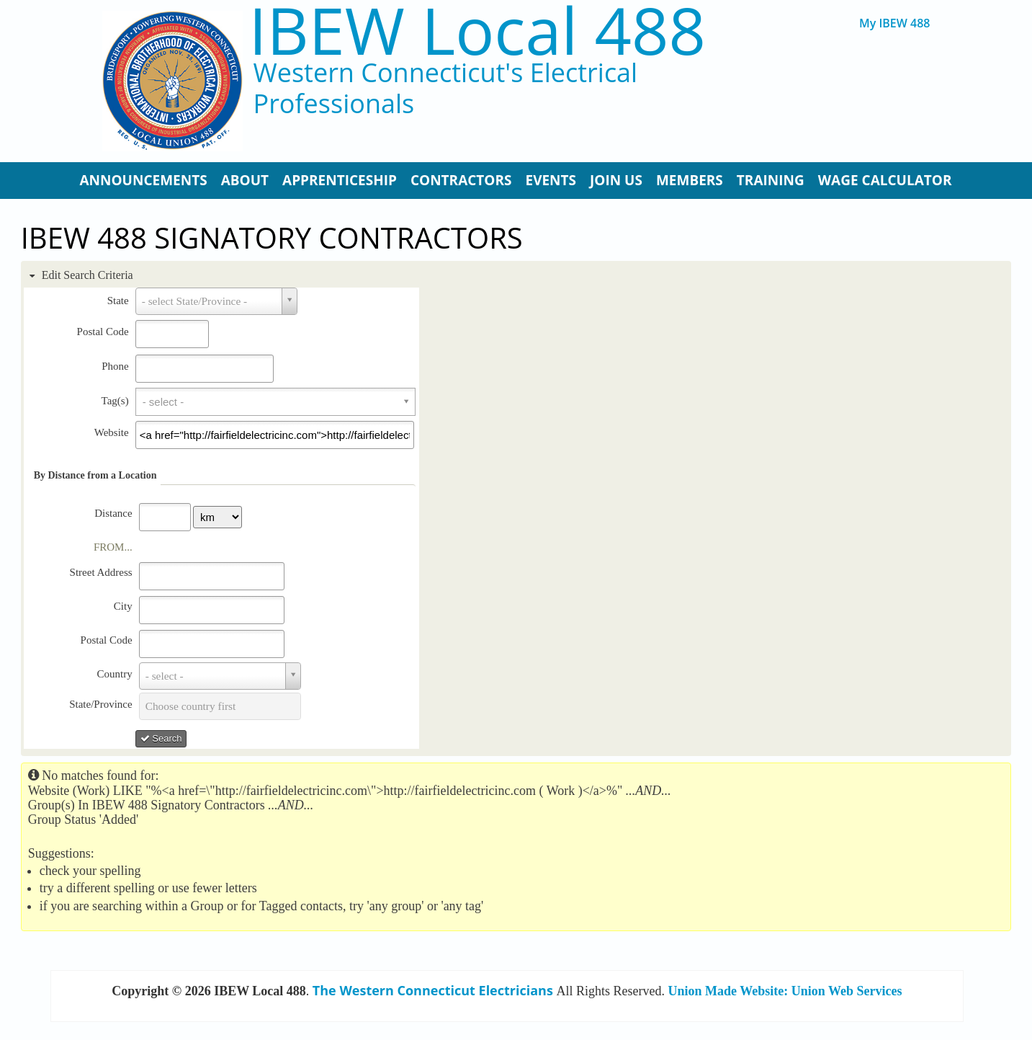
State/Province (100, 704)
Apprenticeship (339, 180)
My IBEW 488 (894, 23)
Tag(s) (115, 400)
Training (770, 180)
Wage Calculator (885, 180)
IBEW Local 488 (476, 30)
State (118, 300)
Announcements (143, 180)
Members (689, 180)
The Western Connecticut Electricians (433, 990)
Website (111, 432)
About (245, 180)
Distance (113, 513)
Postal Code (103, 331)
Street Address (101, 572)
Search (161, 738)
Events (550, 180)
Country (114, 674)
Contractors (461, 180)
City (123, 606)
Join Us (616, 180)
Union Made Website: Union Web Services (785, 991)
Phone (115, 366)
